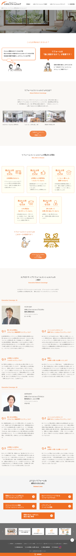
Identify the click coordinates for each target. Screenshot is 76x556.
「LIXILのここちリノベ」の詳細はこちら (38, 135)
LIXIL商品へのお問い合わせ (33, 544)
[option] (14, 120)
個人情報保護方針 (18, 540)
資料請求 (39, 554)
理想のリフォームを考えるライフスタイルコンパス (14, 493)
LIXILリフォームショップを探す (40, 4)
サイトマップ (39, 540)
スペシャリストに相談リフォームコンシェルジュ (14, 503)
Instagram (57, 544)
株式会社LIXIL (20, 544)
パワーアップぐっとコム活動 (47, 503)
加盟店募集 (72, 4)
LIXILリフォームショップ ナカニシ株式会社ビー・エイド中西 (34, 397)
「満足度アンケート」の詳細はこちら (38, 190)
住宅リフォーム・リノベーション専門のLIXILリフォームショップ (14, 8)
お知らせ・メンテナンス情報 (29, 540)
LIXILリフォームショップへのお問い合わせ (53, 540)
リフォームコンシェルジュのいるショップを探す (38, 256)
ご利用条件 (11, 540)
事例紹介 (28, 4)
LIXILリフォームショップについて (57, 4)
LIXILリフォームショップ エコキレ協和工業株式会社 (34, 310)
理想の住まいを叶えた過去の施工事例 (31, 512)
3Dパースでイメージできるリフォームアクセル (51, 493)
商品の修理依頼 (46, 544)
